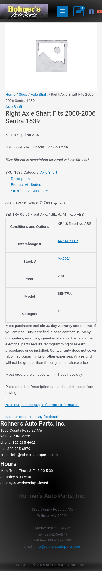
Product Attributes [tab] (26, 184)
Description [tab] (20, 178)
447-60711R (68, 241)
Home (10, 94)
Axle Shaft (39, 94)
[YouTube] (99, 11)
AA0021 (64, 258)
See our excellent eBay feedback (32, 416)
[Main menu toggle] (62, 11)
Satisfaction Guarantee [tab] (30, 191)
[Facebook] (91, 11)
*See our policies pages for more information (42, 405)
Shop (23, 94)
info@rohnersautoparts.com (34, 454)
